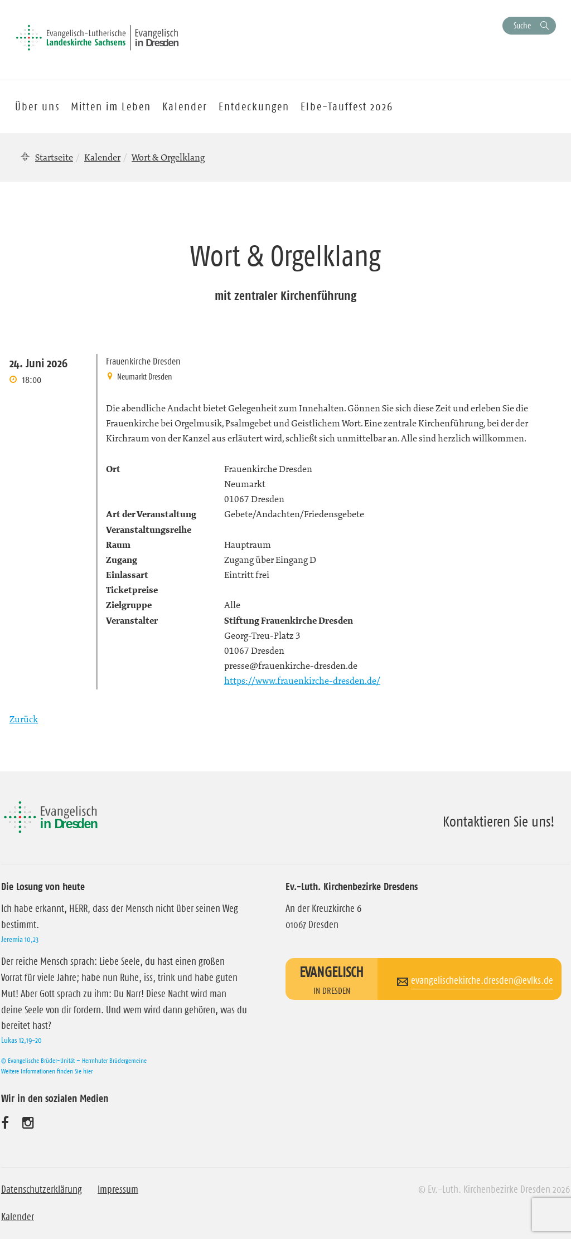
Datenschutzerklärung (41, 1189)
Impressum (118, 1189)
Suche (522, 25)
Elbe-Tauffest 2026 (347, 106)
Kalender (102, 157)
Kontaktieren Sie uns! (499, 821)
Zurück (23, 719)
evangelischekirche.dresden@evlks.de (482, 980)
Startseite (54, 157)
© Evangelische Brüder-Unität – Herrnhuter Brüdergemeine (74, 1060)
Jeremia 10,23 (19, 939)
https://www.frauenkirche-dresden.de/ (302, 680)
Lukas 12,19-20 (21, 1040)
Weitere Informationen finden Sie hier (47, 1071)
